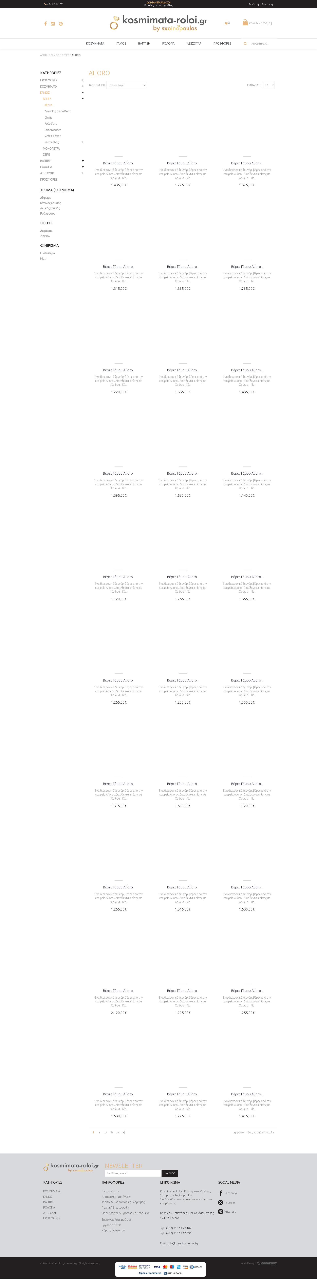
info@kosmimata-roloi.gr (183, 1243)
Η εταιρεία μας (110, 1191)
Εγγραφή (169, 1173)
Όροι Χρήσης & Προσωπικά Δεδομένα (126, 1213)
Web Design (259, 1263)
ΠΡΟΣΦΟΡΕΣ (48, 179)
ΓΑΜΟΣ (48, 1196)
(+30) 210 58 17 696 (178, 1233)
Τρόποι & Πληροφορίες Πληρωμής (123, 1202)
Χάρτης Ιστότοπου (113, 1230)
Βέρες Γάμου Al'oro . (118, 163)
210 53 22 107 (55, 3)
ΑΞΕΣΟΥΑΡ (50, 1213)
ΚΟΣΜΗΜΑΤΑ (51, 1191)
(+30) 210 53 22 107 (178, 1228)
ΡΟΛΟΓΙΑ (49, 1207)
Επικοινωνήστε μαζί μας (116, 1219)
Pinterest (227, 1212)
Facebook (227, 1194)
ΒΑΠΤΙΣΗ (48, 1202)
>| (123, 1132)
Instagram (227, 1203)
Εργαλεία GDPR (111, 1225)
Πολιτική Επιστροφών (115, 1207)
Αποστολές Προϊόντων (116, 1196)
